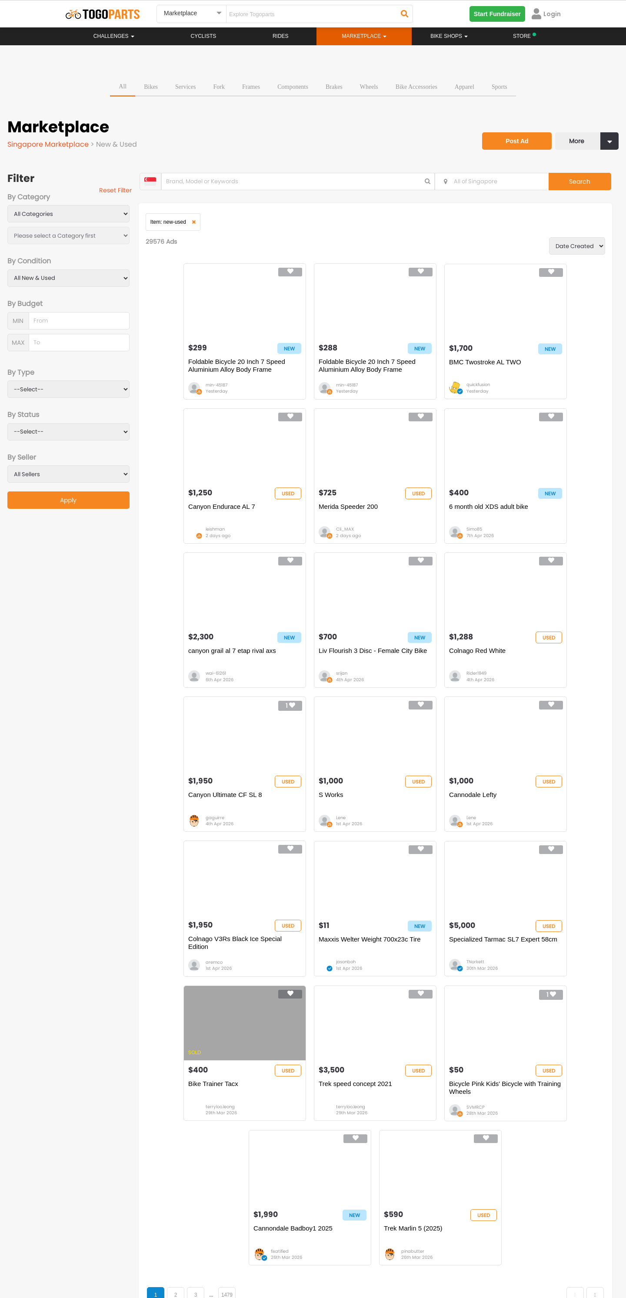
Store (345, 1130)
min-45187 (194, 391)
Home (271, 1121)
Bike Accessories (416, 84)
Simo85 (302, 540)
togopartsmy (227, 1221)
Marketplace (279, 1147)
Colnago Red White (194, 665)
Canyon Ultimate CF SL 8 (313, 665)
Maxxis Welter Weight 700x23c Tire (321, 818)
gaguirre (303, 689)
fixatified (414, 987)
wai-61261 (415, 540)
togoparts (99, 1208)
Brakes (334, 84)
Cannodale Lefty (522, 665)
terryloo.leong (530, 838)
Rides (281, 36)
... (222, 1031)
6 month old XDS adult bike (316, 517)
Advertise (212, 1258)
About (82, 1258)
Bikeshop (350, 1121)
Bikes (151, 84)
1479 (237, 1031)
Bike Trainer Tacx (523, 814)
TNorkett (414, 838)
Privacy (177, 1258)
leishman (525, 391)
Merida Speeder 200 (195, 517)
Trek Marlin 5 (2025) (527, 963)
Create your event (263, 1258)
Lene (409, 689)
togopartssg (103, 1221)
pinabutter (527, 987)
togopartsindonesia (359, 1208)
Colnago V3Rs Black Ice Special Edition (201, 818)
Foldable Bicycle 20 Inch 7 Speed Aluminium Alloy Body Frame (207, 372)
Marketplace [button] (364, 36)
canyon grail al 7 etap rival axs (431, 517)
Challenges (113, 36)
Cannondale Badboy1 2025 (426, 963)
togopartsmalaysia (235, 1208)
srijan (521, 540)
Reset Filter (123, 191)
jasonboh (303, 838)
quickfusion (416, 391)
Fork (218, 84)
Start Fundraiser (497, 13)
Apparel (464, 84)
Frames (251, 84)
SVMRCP (303, 987)
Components (292, 84)
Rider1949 (193, 689)
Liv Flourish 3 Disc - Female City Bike (538, 520)
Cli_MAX (192, 540)
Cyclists (203, 36)
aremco (191, 838)
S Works (399, 665)
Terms (145, 1258)
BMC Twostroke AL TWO (423, 367)
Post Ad (510, 134)
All (123, 84)
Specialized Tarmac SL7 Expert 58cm (432, 818)
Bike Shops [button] (449, 36)
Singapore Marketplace (50, 143)
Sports (499, 84)
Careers (114, 1258)
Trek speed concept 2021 (202, 963)
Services (185, 84)
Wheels (369, 84)
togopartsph (473, 1208)
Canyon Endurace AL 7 (531, 367)
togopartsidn (350, 1221)
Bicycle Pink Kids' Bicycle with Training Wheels (319, 967)
